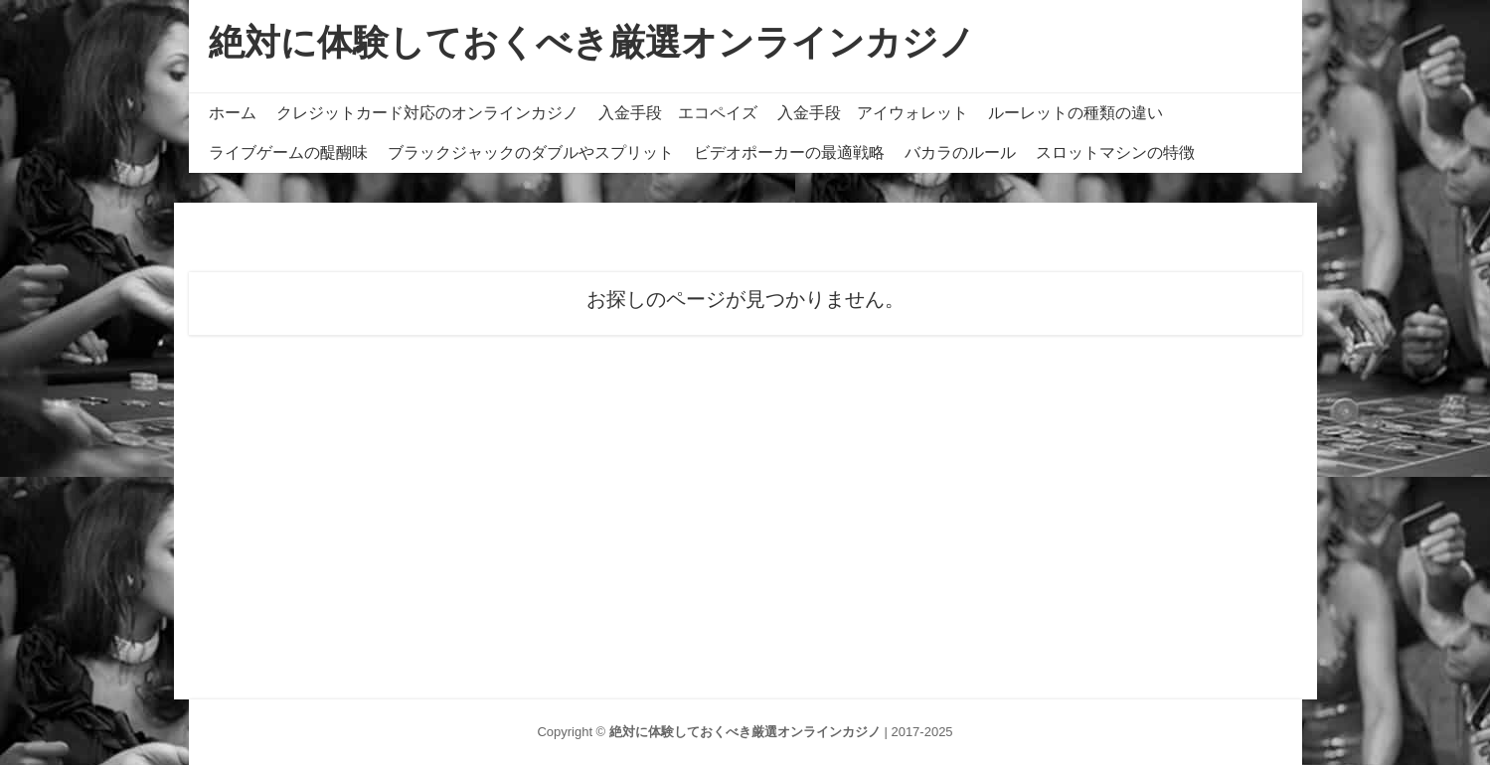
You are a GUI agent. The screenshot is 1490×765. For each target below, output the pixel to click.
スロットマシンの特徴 (1115, 152)
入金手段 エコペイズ (677, 112)
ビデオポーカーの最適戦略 (789, 152)
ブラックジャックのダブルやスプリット (531, 152)
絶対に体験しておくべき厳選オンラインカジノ (592, 42)
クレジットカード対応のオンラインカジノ (427, 112)
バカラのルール (960, 152)
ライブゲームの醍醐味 (288, 152)
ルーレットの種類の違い (1075, 112)
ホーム (232, 112)
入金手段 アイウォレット (872, 112)
